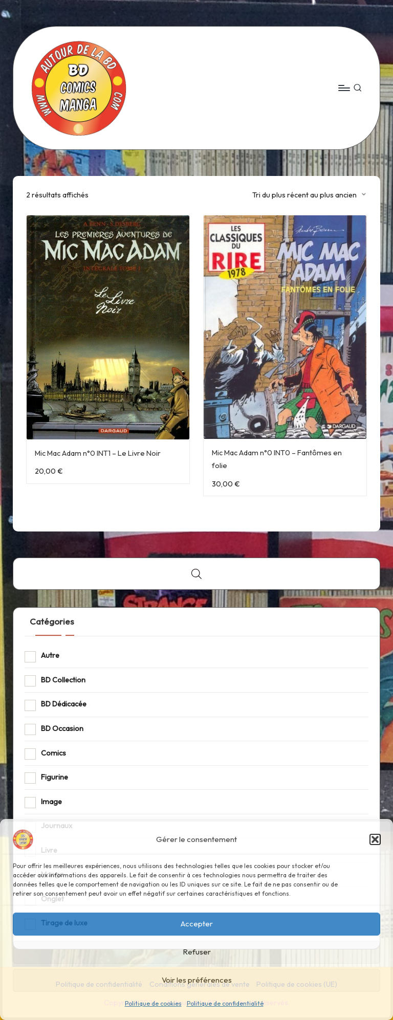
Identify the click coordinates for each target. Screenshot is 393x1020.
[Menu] (343, 88)
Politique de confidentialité (225, 1003)
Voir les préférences (197, 980)
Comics (53, 753)
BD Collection (63, 679)
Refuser (197, 952)
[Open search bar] (196, 574)
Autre (50, 655)
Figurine (54, 777)
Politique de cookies (153, 1003)
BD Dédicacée (63, 703)
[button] (375, 839)
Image (51, 801)
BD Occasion (62, 728)
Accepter (197, 923)
